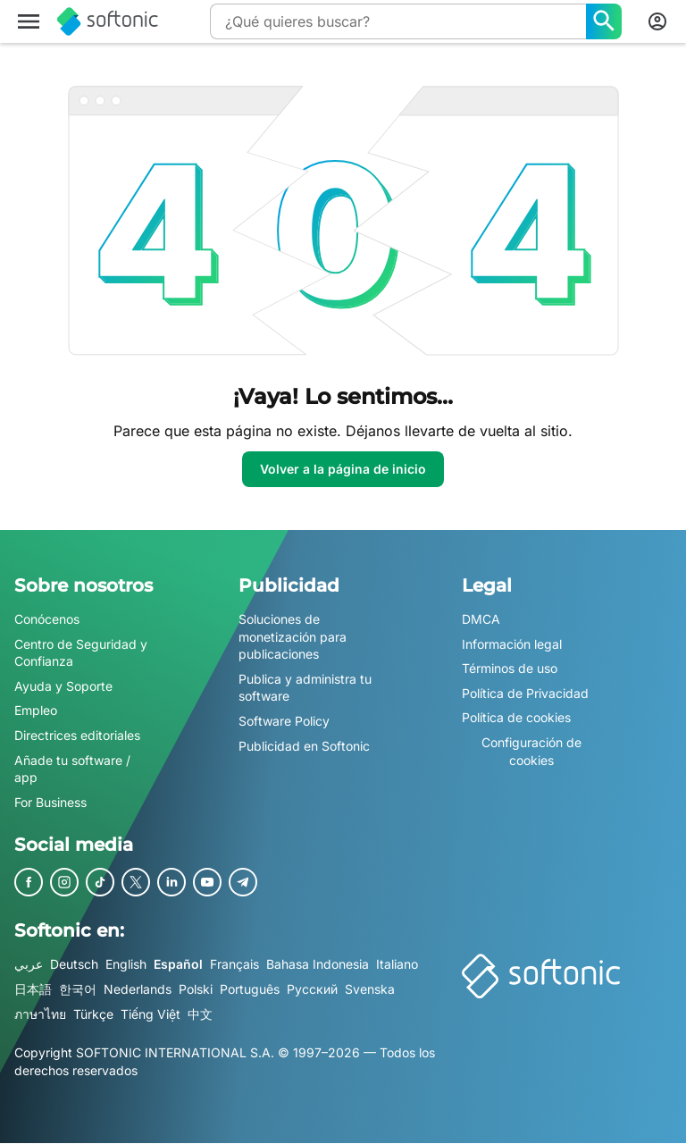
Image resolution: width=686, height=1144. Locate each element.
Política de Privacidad (525, 693)
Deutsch (74, 964)
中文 (200, 1014)
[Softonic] (107, 21)
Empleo (35, 711)
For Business (50, 802)
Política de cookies (516, 718)
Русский (312, 989)
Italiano (397, 964)
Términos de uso (509, 668)
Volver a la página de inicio (343, 468)
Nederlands (138, 989)
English (125, 964)
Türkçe (93, 1014)
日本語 (33, 989)
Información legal (512, 644)
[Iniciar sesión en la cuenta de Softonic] (657, 21)
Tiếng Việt (150, 1014)
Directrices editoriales (77, 735)
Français (234, 964)
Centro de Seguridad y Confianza (80, 652)
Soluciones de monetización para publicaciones (292, 636)
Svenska (370, 989)
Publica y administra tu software (305, 687)
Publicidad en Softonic (304, 745)
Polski (196, 989)
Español (178, 964)
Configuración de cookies (531, 751)
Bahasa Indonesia (317, 964)
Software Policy (284, 720)
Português (250, 989)
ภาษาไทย (40, 1014)
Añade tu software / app (72, 769)
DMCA (481, 619)
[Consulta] (398, 21)
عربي (28, 964)
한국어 (77, 989)
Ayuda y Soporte (63, 686)
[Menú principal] (28, 21)
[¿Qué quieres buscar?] (604, 21)
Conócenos (46, 619)
